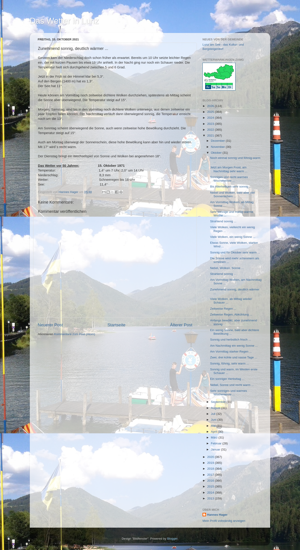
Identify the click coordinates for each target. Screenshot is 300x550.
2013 (211, 498)
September (219, 402)
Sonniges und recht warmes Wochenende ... (229, 178)
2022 (211, 129)
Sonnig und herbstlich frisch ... (230, 339)
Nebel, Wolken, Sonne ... (227, 268)
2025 (211, 112)
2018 (211, 468)
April (214, 431)
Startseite (116, 325)
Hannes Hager (217, 514)
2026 (211, 106)
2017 (211, 474)
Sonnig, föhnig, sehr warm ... (229, 363)
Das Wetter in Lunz (64, 21)
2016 (211, 480)
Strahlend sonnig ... (223, 221)
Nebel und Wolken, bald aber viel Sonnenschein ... (232, 194)
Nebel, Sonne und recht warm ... (232, 385)
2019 (211, 462)
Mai (214, 425)
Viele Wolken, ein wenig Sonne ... (233, 237)
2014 (211, 492)
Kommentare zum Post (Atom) (74, 334)
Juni (214, 419)
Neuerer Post (50, 325)
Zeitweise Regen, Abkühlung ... (231, 314)
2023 (211, 123)
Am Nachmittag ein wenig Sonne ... (234, 345)
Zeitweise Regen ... (223, 308)
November (218, 147)
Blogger (172, 538)
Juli (213, 413)
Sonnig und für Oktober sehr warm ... (235, 252)
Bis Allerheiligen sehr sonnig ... (231, 186)
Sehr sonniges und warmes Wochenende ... (228, 392)
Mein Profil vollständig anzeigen (223, 520)
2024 (211, 117)
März (215, 437)
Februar (216, 443)
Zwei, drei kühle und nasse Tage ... (233, 357)
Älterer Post (181, 325)
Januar (216, 449)
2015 (211, 486)
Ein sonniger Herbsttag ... (227, 379)
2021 (211, 135)
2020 (211, 457)
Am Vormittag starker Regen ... (231, 351)
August (216, 408)
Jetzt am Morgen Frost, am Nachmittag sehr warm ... (228, 169)
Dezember (218, 140)
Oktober (217, 152)
